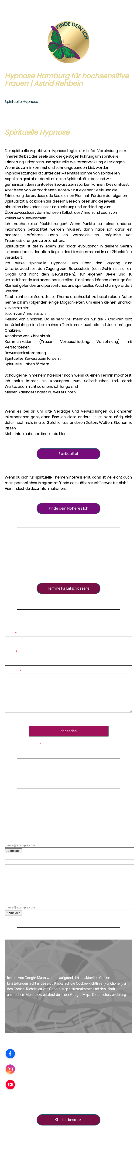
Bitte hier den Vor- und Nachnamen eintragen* (40, 856)
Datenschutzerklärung (77, 719)
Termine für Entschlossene (68, 588)
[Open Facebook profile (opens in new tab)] (10, 1053)
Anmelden (14, 851)
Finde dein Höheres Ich (68, 508)
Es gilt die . (68, 719)
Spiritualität (68, 453)
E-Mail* (10, 839)
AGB (24, 1136)
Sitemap (102, 1136)
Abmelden (14, 913)
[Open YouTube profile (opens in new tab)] (10, 1084)
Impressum (12, 1136)
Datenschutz (64, 1136)
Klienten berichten (68, 1120)
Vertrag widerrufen (20, 1141)
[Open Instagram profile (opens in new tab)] (10, 1069)
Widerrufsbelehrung (41, 1136)
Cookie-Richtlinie (89, 983)
